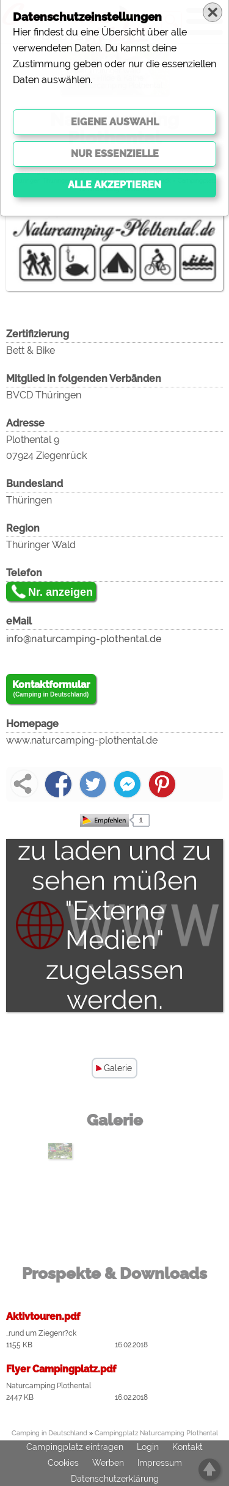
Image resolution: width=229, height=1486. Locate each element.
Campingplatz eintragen (74, 1447)
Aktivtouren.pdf (43, 1316)
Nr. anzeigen (60, 592)
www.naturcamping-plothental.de (82, 740)
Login (148, 1447)
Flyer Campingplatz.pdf (61, 1369)
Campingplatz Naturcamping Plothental (156, 1433)
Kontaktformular (51, 689)
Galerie (118, 1068)
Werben (108, 1463)
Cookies (63, 1463)
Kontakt (187, 1447)
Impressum (159, 1463)
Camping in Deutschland (49, 1433)
